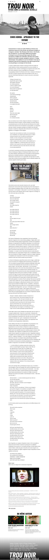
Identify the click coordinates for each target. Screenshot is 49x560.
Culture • (21, 543)
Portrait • (12, 546)
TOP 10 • (24, 548)
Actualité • (12, 545)
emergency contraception (32, 498)
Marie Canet (10, 528)
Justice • (32, 545)
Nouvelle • (22, 546)
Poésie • (11, 550)
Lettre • (35, 548)
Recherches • (17, 546)
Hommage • (25, 550)
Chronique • (32, 546)
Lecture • (36, 545)
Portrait (9, 526)
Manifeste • (17, 545)
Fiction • (28, 548)
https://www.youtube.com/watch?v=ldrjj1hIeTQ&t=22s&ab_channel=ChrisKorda (23, 504)
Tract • (34, 543)
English (15, 11)
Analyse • (12, 543)
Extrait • (32, 548)
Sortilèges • (16, 550)
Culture (26, 526)
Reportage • (22, 545)
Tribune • (12, 548)
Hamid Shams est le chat (31, 525)
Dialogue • (16, 548)
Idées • (29, 550)
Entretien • (16, 543)
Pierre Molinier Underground (16, 525)
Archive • (30, 543)
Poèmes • (27, 546)
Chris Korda (13, 508)
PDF (26, 43)
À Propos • (26, 543)
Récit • (20, 548)
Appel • (20, 550)
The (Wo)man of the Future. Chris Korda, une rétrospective (19, 490)
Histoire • (27, 545)
